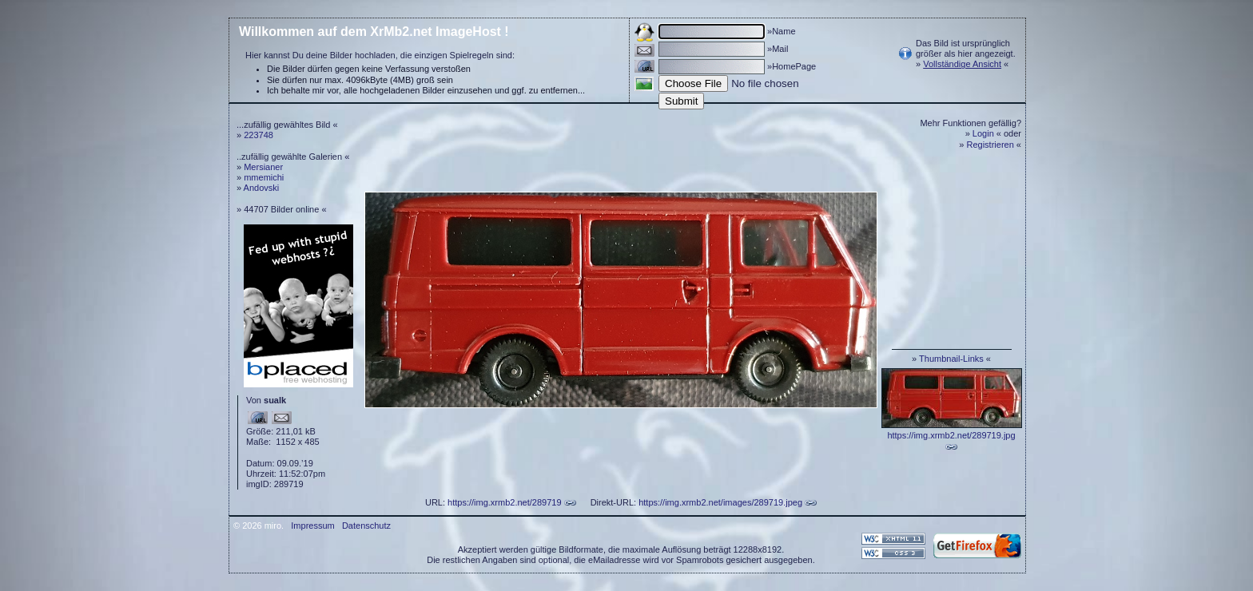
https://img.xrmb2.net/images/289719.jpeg (720, 502)
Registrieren (990, 144)
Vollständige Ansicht (962, 64)
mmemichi (264, 177)
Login (983, 133)
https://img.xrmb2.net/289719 (504, 502)
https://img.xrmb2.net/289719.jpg (951, 435)
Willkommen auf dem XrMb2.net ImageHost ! (374, 31)
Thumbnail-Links (951, 358)
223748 (258, 135)
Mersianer (263, 167)
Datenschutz (366, 525)
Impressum (312, 525)
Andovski (262, 187)
